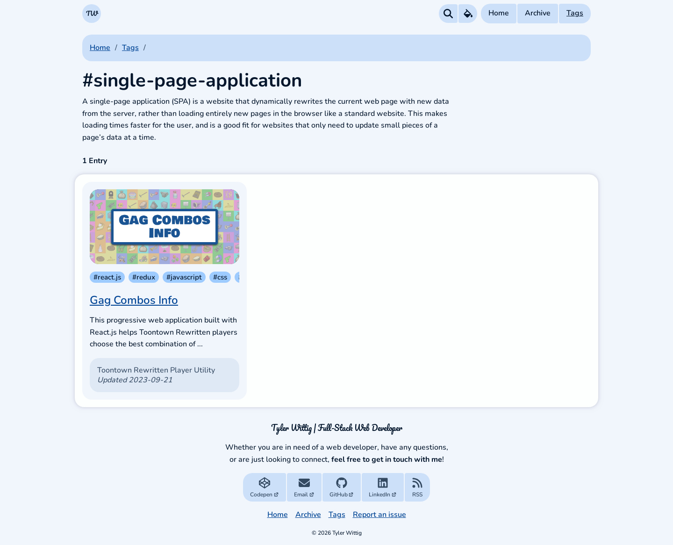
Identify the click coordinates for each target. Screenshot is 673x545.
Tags (574, 13)
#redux (143, 277)
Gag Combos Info (134, 300)
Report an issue (379, 514)
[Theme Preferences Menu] (467, 13)
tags (130, 48)
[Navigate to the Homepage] (91, 13)
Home (498, 13)
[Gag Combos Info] (164, 226)
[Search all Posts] (448, 13)
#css (220, 277)
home (100, 48)
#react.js (107, 277)
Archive (538, 13)
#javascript (184, 277)
